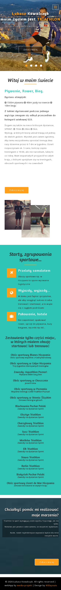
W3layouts (51, 585)
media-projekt (24, 585)
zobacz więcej (31, 49)
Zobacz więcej (16, 190)
